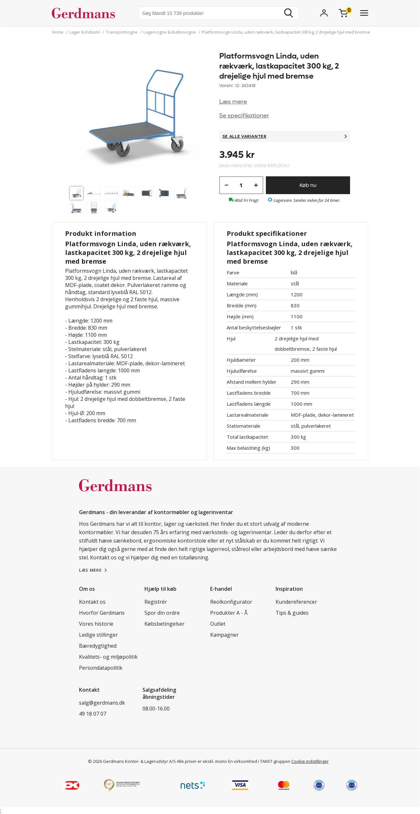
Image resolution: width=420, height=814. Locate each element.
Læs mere (233, 101)
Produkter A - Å (228, 612)
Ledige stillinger (98, 634)
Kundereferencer (296, 601)
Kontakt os (92, 601)
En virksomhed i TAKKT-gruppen (259, 761)
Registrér (155, 601)
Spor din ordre (162, 612)
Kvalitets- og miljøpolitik (108, 656)
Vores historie (96, 623)
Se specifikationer (244, 115)
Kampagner (224, 634)
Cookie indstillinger (310, 761)
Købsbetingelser (164, 623)
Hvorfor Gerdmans (102, 612)
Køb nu (308, 185)
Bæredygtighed (98, 645)
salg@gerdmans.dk (102, 702)
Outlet (217, 623)
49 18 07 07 (92, 713)
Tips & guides (292, 612)
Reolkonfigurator (231, 601)
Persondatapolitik (100, 667)
